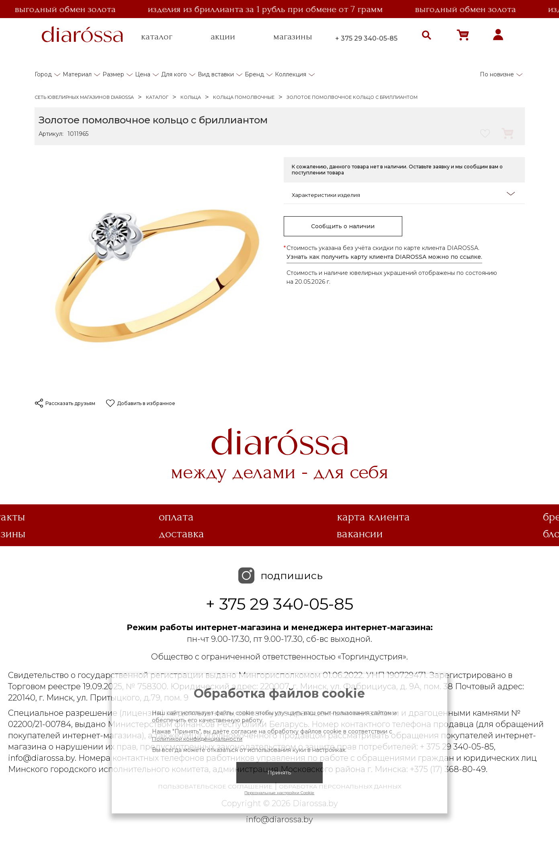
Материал (77, 74)
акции (223, 36)
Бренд (254, 74)
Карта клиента (373, 516)
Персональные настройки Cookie (279, 792)
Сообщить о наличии (343, 226)
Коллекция (290, 74)
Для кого (174, 74)
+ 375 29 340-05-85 (366, 38)
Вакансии (360, 533)
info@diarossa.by (279, 819)
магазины (292, 36)
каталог (156, 36)
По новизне (497, 74)
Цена (142, 74)
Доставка (181, 533)
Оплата (176, 516)
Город (43, 74)
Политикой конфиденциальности (197, 738)
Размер (113, 74)
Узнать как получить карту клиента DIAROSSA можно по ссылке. (384, 256)
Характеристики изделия (403, 194)
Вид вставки (216, 74)
